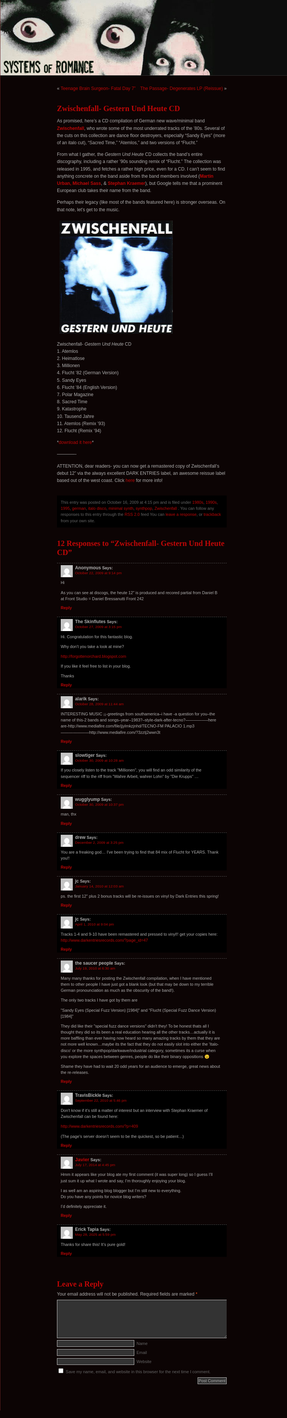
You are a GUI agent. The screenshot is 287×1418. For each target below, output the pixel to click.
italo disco (97, 508)
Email (142, 1352)
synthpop (144, 508)
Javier (82, 1159)
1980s (197, 502)
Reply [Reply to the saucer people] (66, 1081)
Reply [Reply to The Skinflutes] (66, 685)
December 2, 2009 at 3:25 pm (99, 842)
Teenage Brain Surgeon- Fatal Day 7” (98, 88)
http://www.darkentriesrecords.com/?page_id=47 (104, 940)
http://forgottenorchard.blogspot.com (93, 656)
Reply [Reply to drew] (66, 867)
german (79, 508)
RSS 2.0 (132, 514)
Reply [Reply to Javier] (66, 1215)
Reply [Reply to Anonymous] (66, 607)
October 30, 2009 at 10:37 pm (99, 804)
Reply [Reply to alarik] (66, 741)
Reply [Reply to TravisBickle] (66, 1145)
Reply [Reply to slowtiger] (66, 785)
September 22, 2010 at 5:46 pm (101, 1100)
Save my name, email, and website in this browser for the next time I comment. (138, 1371)
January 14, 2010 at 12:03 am (99, 886)
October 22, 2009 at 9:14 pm (98, 573)
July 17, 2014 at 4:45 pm (95, 1165)
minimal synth (121, 508)
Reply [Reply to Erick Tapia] (66, 1253)
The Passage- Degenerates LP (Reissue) (181, 88)
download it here (75, 442)
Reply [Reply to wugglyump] (66, 823)
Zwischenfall (165, 508)
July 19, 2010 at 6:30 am (95, 968)
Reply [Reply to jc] (66, 905)
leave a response (181, 514)
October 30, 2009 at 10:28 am (99, 760)
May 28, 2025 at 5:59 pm (95, 1234)
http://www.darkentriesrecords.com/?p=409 (99, 1126)
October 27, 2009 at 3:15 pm (98, 627)
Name (142, 1343)
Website (144, 1361)
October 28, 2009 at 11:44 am (99, 704)
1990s (211, 502)
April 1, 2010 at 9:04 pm (94, 924)
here (130, 480)
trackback (212, 514)
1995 (65, 508)
